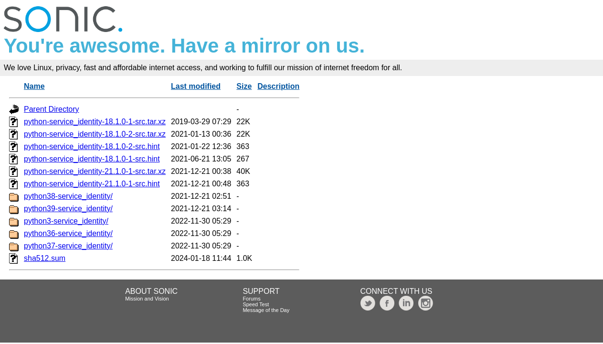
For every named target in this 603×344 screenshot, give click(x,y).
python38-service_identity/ (68, 196)
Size (244, 86)
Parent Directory (51, 109)
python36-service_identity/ (68, 233)
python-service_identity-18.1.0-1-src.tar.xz (95, 122)
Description (278, 86)
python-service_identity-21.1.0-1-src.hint (92, 184)
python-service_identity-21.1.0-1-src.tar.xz (95, 171)
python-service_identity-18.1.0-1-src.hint (92, 159)
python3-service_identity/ (66, 221)
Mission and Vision (147, 298)
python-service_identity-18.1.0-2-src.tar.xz (95, 134)
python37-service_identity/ (68, 246)
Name (34, 86)
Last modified (196, 86)
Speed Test (256, 304)
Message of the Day (266, 310)
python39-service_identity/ (68, 208)
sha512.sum (44, 258)
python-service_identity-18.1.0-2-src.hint (92, 146)
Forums (251, 298)
